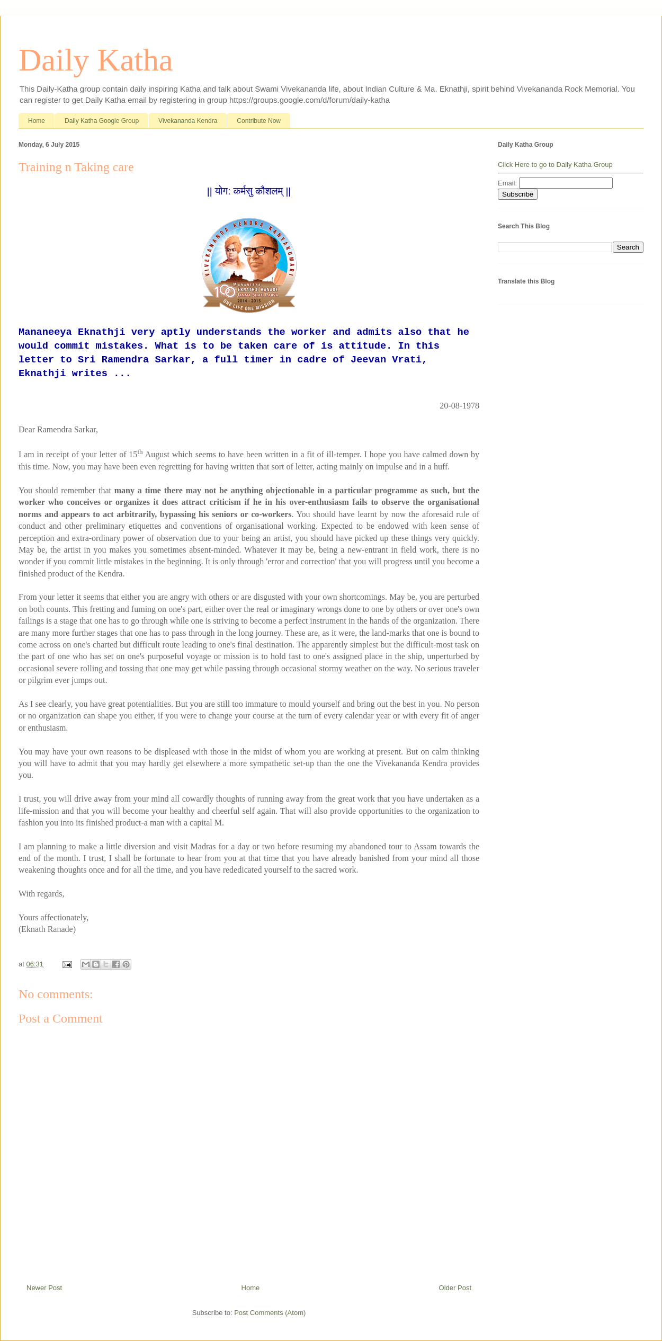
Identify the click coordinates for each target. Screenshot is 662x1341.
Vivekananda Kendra (187, 121)
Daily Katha (96, 59)
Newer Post (44, 1288)
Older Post (455, 1288)
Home (36, 121)
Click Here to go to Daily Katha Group (555, 164)
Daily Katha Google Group (102, 121)
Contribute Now (259, 121)
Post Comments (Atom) (270, 1313)
